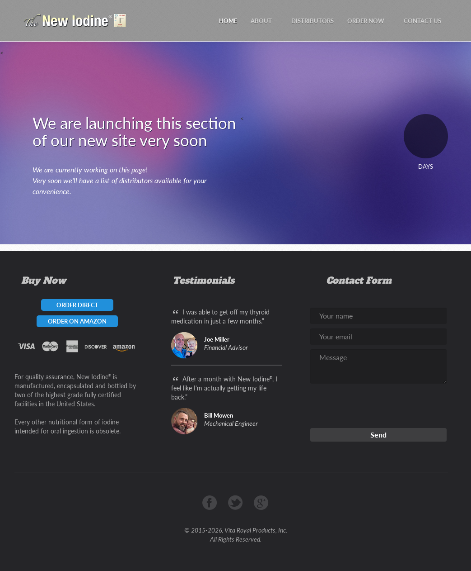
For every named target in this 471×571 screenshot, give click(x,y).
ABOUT (264, 20)
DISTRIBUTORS (312, 20)
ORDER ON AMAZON (77, 321)
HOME (228, 20)
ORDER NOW (368, 20)
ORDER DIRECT (77, 305)
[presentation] (379, 405)
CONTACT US (422, 20)
